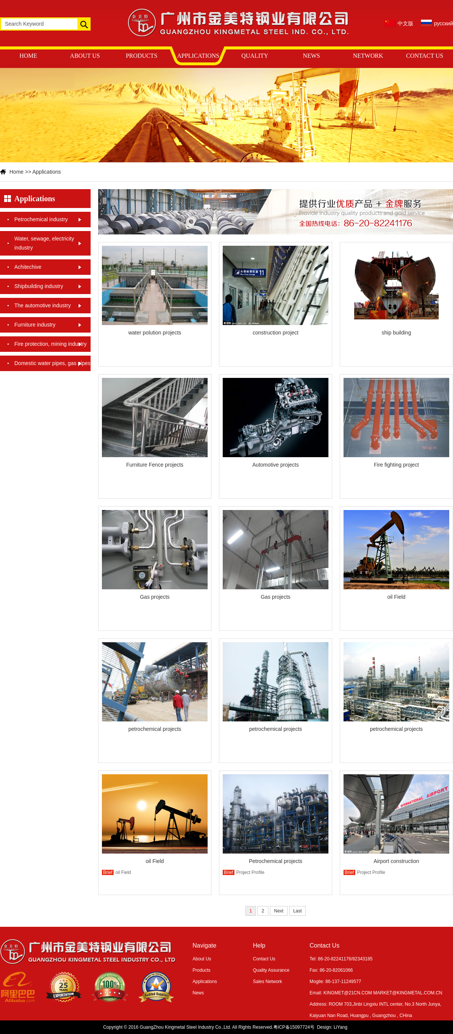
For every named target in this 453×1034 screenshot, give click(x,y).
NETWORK (368, 55)
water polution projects (154, 333)
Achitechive (28, 267)
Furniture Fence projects (154, 465)
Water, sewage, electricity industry (44, 243)
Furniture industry (34, 325)
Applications (46, 172)
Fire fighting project (396, 465)
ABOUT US (85, 55)
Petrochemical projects (275, 861)
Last (297, 911)
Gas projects (155, 597)
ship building (396, 333)
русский (443, 23)
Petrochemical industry (41, 219)
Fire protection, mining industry (50, 344)
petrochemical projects (154, 729)
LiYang (340, 1027)
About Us (202, 959)
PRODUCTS (141, 55)
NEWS (311, 55)
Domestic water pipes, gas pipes (52, 363)
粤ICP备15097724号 (293, 1027)
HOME (28, 55)
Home (16, 172)
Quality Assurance (271, 970)
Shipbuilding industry (38, 286)
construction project (275, 333)
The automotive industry (42, 305)
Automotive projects (276, 465)
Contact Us (264, 959)
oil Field (396, 597)
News (198, 992)
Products (201, 970)
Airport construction (396, 861)
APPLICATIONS (198, 55)
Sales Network (267, 981)
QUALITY (254, 55)
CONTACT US (424, 55)
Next (279, 911)
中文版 (405, 23)
